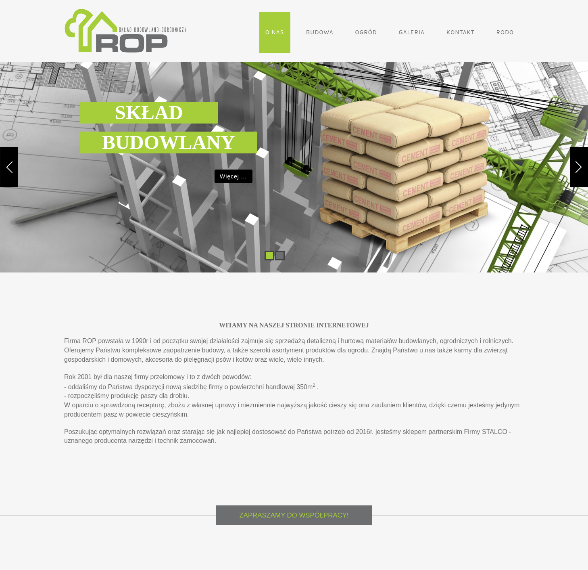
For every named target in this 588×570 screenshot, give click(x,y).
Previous (9, 146)
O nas (274, 32)
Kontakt (460, 32)
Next (579, 146)
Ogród (366, 32)
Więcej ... (233, 176)
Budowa (320, 32)
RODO (505, 32)
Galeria (412, 32)
